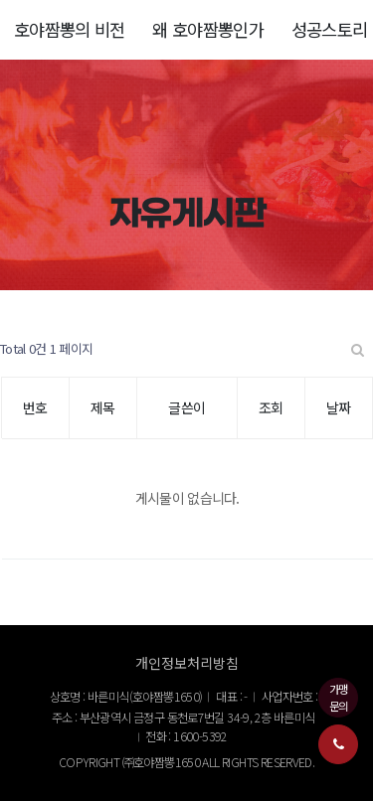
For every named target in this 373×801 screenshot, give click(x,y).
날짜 (338, 407)
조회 (271, 407)
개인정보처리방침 (187, 663)
